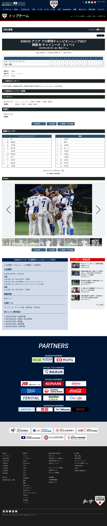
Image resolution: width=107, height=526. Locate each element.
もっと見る (99, 304)
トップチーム (19, 16)
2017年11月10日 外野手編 (15, 326)
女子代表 (5, 473)
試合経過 (52, 124)
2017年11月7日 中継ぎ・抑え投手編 (19, 319)
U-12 (24, 473)
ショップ (25, 502)
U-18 (24, 468)
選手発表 (25, 500)
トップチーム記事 (78, 16)
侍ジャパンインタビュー (30, 493)
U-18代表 (5, 465)
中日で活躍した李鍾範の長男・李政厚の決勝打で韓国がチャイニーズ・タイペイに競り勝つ (33, 86)
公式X (76, 468)
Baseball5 (26, 478)
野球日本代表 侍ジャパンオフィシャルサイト (14, 4)
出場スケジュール (54, 463)
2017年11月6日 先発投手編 (15, 316)
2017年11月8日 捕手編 (14, 321)
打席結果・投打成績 (66, 124)
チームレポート (27, 488)
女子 (24, 475)
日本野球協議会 (53, 479)
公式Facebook (79, 465)
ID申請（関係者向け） (81, 470)
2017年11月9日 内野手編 (15, 324)
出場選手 (28, 265)
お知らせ (25, 495)
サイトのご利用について (81, 463)
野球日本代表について (55, 461)
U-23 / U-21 (6, 461)
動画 (24, 483)
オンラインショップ (80, 461)
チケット (18, 265)
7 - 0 (25, 289)
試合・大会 (91, 16)
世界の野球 (78, 458)
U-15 (24, 470)
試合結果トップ (39, 124)
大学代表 (5, 463)
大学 (24, 465)
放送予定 (38, 265)
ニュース (25, 497)
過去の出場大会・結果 (9, 480)
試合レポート (27, 485)
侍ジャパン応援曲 (54, 472)
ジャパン (25, 456)
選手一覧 (102, 16)
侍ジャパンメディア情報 (55, 468)
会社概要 (51, 477)
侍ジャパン (52, 456)
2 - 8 (38, 284)
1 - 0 (25, 282)
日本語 (99, 1)
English (103, 1)
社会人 (25, 461)
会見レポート (27, 490)
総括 (24, 480)
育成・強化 (78, 456)
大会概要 (9, 265)
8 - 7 (25, 279)
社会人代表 (6, 458)
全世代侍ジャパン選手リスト (57, 458)
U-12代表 (5, 470)
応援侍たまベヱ (53, 470)
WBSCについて (53, 482)
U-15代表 (5, 468)
